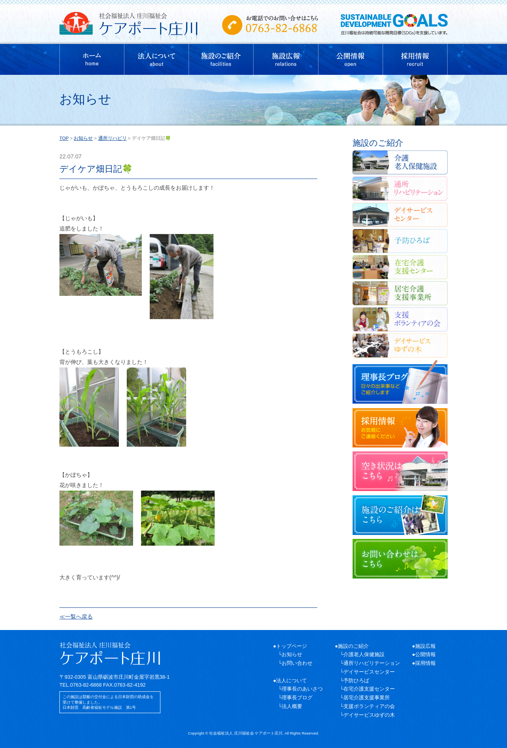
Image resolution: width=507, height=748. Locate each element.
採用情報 (425, 663)
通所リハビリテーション (371, 663)
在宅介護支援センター (369, 689)
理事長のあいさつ (302, 689)
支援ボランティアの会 (369, 706)
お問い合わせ (297, 663)
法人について (291, 680)
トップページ (291, 646)
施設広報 (425, 646)
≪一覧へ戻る (76, 616)
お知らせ (83, 138)
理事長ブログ (297, 697)
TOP (64, 138)
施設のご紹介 (353, 646)
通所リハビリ (112, 138)
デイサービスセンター (369, 672)
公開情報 (425, 654)
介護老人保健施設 (364, 654)
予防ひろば (356, 680)
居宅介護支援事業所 (366, 697)
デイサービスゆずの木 (369, 715)
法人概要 (292, 706)
